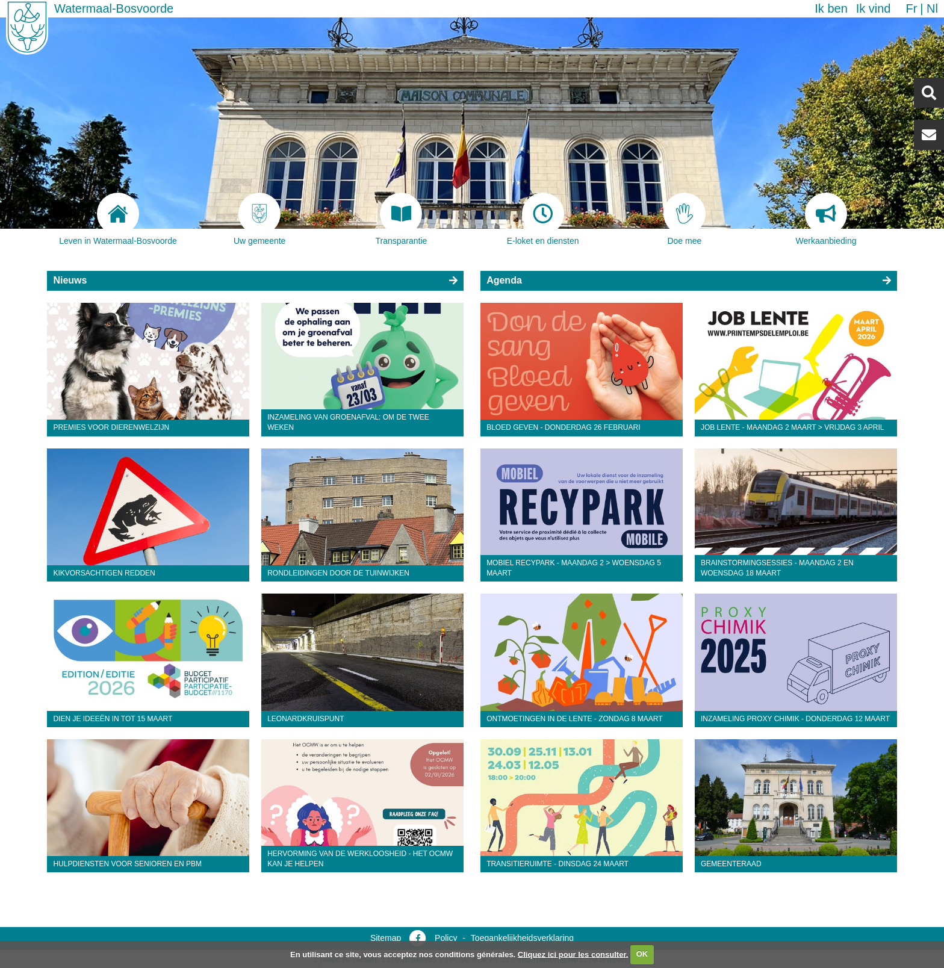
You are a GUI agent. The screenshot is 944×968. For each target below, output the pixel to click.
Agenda (504, 280)
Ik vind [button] (873, 8)
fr (911, 8)
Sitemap (385, 938)
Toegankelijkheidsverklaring (522, 938)
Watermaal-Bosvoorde (113, 8)
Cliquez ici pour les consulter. (573, 953)
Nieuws (70, 280)
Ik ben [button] (831, 8)
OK (642, 953)
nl (932, 8)
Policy (446, 938)
